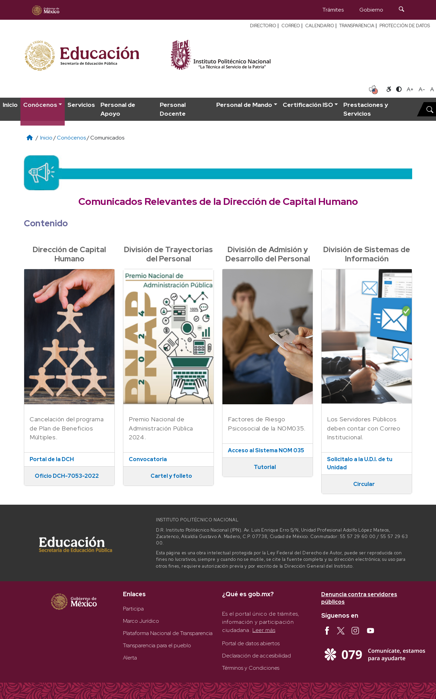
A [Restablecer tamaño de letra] (432, 89)
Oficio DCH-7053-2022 (67, 475)
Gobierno (371, 9)
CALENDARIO (319, 26)
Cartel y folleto (171, 475)
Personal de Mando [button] (244, 105)
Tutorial (265, 467)
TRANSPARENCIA (356, 26)
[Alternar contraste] (399, 89)
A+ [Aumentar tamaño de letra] (410, 89)
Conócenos (71, 137)
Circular (364, 484)
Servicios (81, 105)
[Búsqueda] (401, 10)
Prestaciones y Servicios (365, 109)
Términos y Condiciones (250, 667)
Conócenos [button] (40, 105)
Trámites (333, 9)
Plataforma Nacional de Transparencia (168, 633)
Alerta (130, 657)
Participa (133, 608)
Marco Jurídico (141, 620)
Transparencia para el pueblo (157, 645)
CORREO (290, 26)
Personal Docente (173, 109)
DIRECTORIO (263, 26)
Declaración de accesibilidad (256, 655)
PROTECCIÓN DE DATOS (404, 26)
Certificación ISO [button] (308, 105)
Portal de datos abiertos (251, 643)
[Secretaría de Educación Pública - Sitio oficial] (93, 54)
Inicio (10, 105)
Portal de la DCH (52, 459)
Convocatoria (148, 459)
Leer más (263, 630)
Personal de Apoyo (117, 109)
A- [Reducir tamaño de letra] (422, 89)
